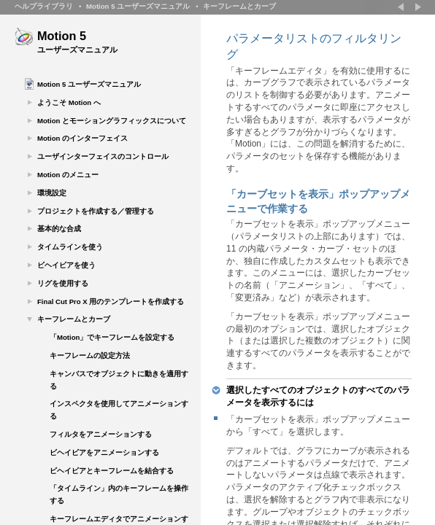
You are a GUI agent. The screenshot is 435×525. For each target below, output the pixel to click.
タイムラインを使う (70, 247)
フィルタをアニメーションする (101, 434)
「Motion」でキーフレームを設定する (112, 337)
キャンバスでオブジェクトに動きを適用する (119, 380)
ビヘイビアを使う (66, 265)
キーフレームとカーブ (239, 6)
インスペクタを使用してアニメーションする (119, 410)
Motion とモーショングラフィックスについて (111, 121)
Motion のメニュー (68, 175)
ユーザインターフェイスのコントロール (103, 156)
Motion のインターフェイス (82, 138)
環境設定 (51, 193)
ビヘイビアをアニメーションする (104, 452)
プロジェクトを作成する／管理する (95, 211)
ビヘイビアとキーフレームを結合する (112, 471)
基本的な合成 (59, 229)
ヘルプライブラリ (44, 6)
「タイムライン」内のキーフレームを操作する (119, 494)
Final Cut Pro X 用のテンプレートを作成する (110, 302)
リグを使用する (62, 283)
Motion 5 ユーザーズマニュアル (138, 6)
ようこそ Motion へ (69, 102)
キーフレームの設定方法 (90, 355)
